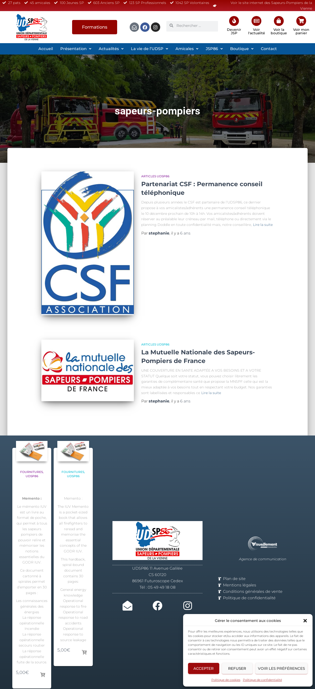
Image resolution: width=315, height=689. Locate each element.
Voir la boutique (279, 31)
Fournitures (31, 460)
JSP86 (214, 48)
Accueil (45, 48)
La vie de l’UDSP (149, 48)
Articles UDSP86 (155, 176)
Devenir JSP (234, 31)
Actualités (111, 48)
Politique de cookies (225, 680)
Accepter (203, 668)
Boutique (241, 48)
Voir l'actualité (256, 31)
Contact (269, 48)
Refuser (237, 668)
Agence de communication (262, 547)
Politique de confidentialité (262, 680)
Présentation (75, 48)
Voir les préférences (281, 668)
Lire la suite (263, 224)
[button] (305, 620)
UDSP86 (32, 464)
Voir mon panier (301, 31)
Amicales (186, 48)
